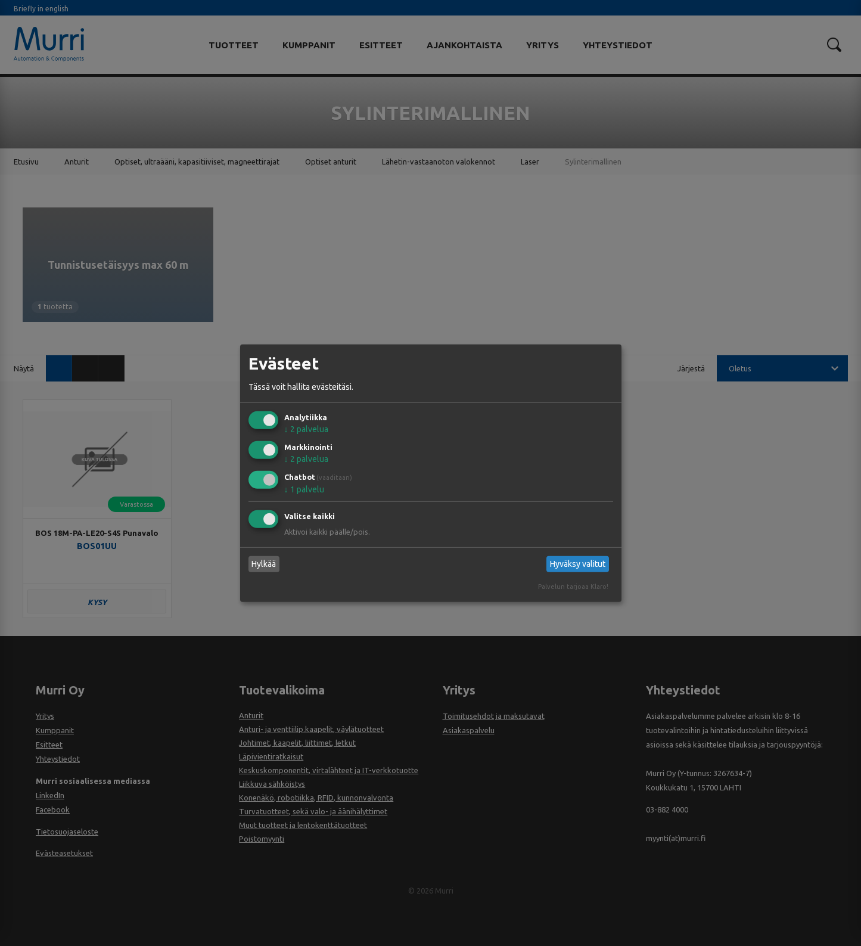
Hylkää (263, 564)
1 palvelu (304, 489)
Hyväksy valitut (577, 564)
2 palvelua (306, 429)
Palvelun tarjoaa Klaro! (573, 586)
